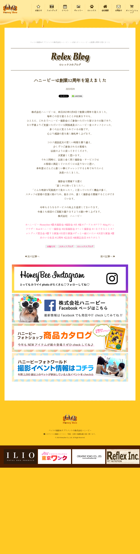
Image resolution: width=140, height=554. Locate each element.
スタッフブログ (66, 333)
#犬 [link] (75, 311)
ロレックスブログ (85, 333)
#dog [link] (105, 311)
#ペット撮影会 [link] (83, 316)
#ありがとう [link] (93, 324)
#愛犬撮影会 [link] (57, 311)
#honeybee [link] (45, 311)
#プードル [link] (87, 311)
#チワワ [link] (98, 311)
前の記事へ (107, 343)
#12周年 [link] (59, 324)
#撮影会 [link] (69, 311)
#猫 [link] (79, 311)
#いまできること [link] (101, 316)
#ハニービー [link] (32, 311)
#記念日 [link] (68, 324)
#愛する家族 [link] (52, 320)
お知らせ (51, 333)
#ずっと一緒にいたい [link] (84, 320)
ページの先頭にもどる (122, 535)
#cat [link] (38, 316)
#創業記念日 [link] (79, 324)
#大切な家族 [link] (66, 320)
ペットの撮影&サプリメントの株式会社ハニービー (10, 9)
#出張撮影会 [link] (68, 316)
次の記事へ (32, 343)
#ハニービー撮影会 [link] (51, 316)
